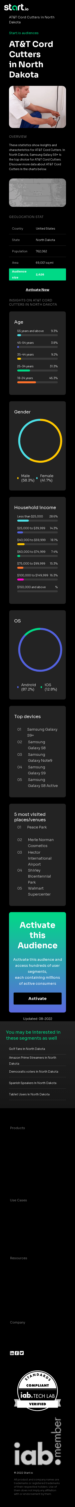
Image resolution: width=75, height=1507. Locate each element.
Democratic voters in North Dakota (33, 1071)
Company (17, 1322)
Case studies (20, 1266)
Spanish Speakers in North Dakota (32, 1083)
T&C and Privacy (23, 1290)
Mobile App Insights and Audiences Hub (29, 1223)
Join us (16, 1338)
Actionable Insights (26, 1184)
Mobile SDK (19, 1176)
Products (17, 1128)
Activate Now (37, 290)
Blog (14, 1274)
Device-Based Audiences (30, 1144)
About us (17, 1330)
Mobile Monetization (27, 1242)
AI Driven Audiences (26, 1152)
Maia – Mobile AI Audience (31, 1136)
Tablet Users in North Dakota (29, 1094)
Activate (37, 998)
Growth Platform (23, 1168)
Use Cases (18, 1200)
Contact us (19, 1298)
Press (14, 1346)
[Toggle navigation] (68, 7)
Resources (18, 1258)
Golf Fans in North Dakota (27, 1049)
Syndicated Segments (28, 1160)
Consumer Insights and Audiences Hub (29, 1210)
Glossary (17, 1282)
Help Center (20, 1306)
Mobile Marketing (24, 1234)
